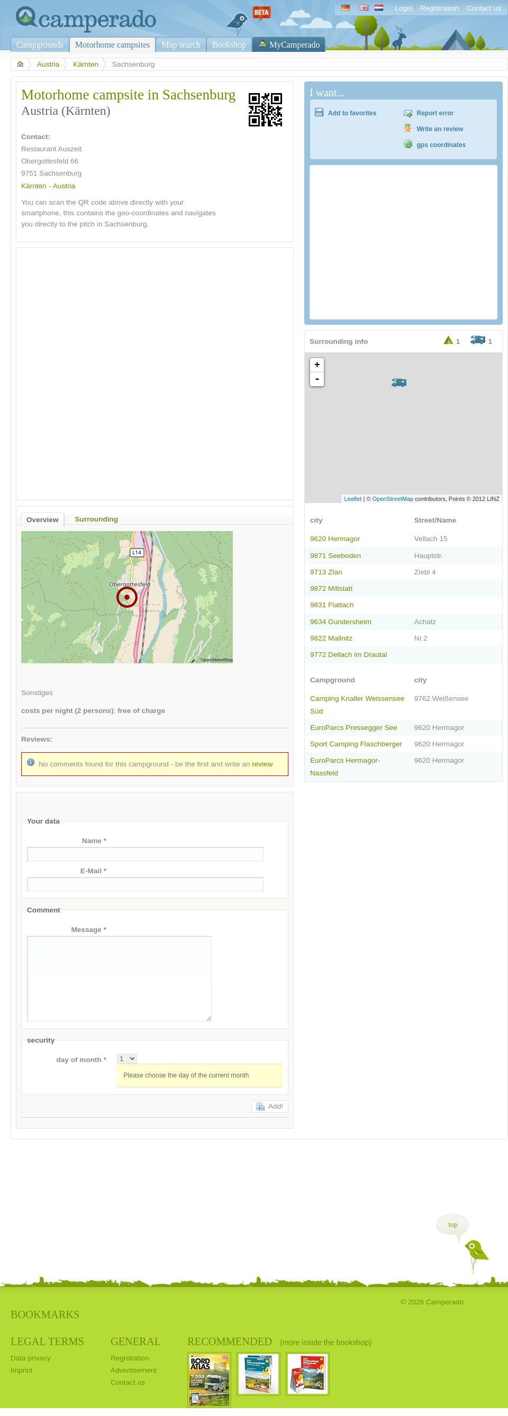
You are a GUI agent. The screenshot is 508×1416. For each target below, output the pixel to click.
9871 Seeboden (335, 556)
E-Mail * (93, 871)
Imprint (22, 1370)
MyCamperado (294, 44)
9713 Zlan (326, 572)
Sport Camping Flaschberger (356, 744)
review (262, 764)
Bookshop (229, 44)
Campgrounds (40, 44)
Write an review (440, 129)
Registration (439, 8)
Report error (435, 113)
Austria (48, 64)
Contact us (484, 8)
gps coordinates (441, 145)
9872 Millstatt (331, 588)
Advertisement (134, 1370)
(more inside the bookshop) (325, 1342)
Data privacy (31, 1358)
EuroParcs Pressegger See (353, 728)
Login (403, 8)
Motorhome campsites (112, 44)
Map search (181, 44)
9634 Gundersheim (340, 622)
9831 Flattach (331, 605)
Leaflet (352, 499)
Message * (88, 930)
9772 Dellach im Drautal (348, 655)
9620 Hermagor (335, 539)
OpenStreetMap (393, 499)
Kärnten (85, 64)
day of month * (81, 1060)
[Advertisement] (118, 371)
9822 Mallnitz (331, 638)
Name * (94, 841)
